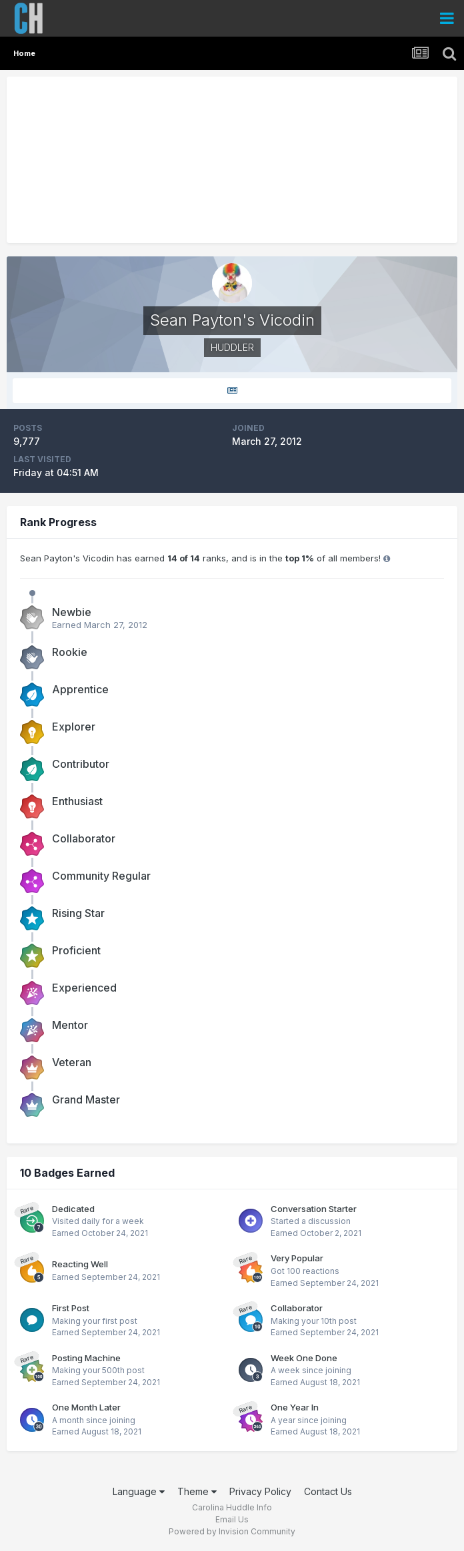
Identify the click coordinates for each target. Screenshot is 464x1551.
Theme (197, 1491)
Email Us (232, 1519)
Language (139, 1491)
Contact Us (328, 1491)
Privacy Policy (260, 1491)
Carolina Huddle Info (232, 1507)
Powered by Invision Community (232, 1531)
